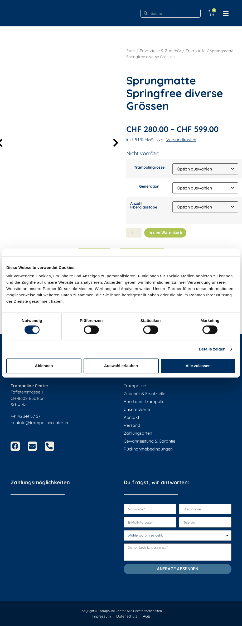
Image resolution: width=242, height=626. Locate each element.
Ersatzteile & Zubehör (160, 50)
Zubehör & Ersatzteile (144, 393)
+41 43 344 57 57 (25, 416)
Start (130, 50)
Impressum (101, 616)
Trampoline (135, 385)
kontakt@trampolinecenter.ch (39, 422)
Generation (149, 186)
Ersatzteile (196, 50)
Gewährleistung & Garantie (149, 441)
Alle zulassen (198, 365)
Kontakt (131, 417)
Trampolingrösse (149, 167)
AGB (146, 616)
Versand (132, 425)
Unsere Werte (137, 409)
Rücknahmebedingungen (148, 449)
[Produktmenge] (134, 233)
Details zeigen (212, 349)
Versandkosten (181, 139)
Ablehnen (44, 365)
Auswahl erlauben (121, 365)
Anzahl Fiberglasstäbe (143, 205)
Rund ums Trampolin (144, 401)
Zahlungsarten (138, 433)
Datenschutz (127, 616)
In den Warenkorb (165, 232)
